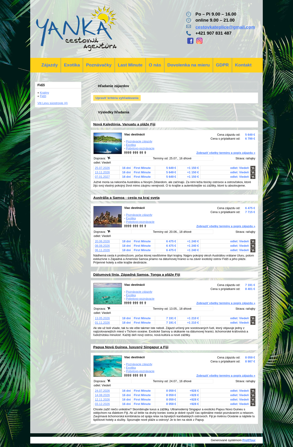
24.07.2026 (102, 390)
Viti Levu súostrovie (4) (52, 103)
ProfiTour (249, 440)
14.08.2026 (102, 395)
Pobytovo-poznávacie (140, 148)
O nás (155, 64)
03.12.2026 (102, 404)
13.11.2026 (102, 172)
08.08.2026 (102, 245)
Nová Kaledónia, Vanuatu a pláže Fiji (124, 124)
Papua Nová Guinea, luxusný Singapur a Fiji (130, 347)
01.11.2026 (102, 322)
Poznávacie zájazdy (139, 141)
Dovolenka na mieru (188, 64)
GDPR (222, 64)
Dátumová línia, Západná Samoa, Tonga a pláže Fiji (136, 274)
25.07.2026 (102, 168)
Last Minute (130, 64)
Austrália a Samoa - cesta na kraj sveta (126, 198)
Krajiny (44, 92)
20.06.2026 (102, 241)
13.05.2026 (102, 318)
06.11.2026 (102, 250)
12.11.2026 (102, 399)
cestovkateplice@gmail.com (225, 27)
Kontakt (243, 64)
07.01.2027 (102, 176)
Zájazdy (49, 64)
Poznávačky (99, 64)
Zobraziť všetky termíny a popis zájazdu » (225, 152)
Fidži (43, 96)
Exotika (72, 64)
